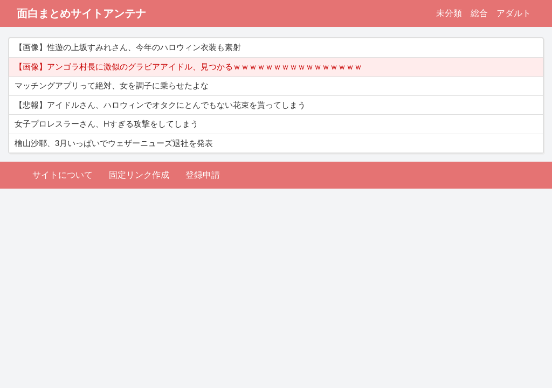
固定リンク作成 (139, 175)
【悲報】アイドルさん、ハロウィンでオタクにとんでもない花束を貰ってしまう (160, 105)
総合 (479, 13)
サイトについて (62, 175)
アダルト (513, 13)
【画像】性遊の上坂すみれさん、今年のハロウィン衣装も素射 (128, 47)
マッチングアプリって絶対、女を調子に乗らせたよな (112, 86)
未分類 (449, 13)
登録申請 (202, 175)
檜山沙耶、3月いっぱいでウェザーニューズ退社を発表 (114, 143)
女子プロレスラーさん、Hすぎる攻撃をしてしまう (106, 124)
